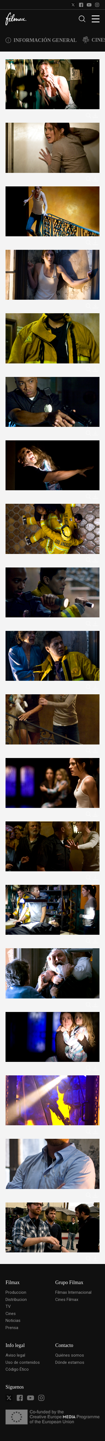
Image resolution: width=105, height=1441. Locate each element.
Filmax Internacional (73, 1292)
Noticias (13, 1320)
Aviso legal (15, 1355)
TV (8, 1306)
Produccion (16, 1292)
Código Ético (17, 1369)
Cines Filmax (66, 1299)
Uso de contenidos (23, 1362)
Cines (11, 1313)
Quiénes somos (69, 1355)
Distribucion (16, 1299)
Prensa (12, 1327)
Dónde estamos (69, 1362)
